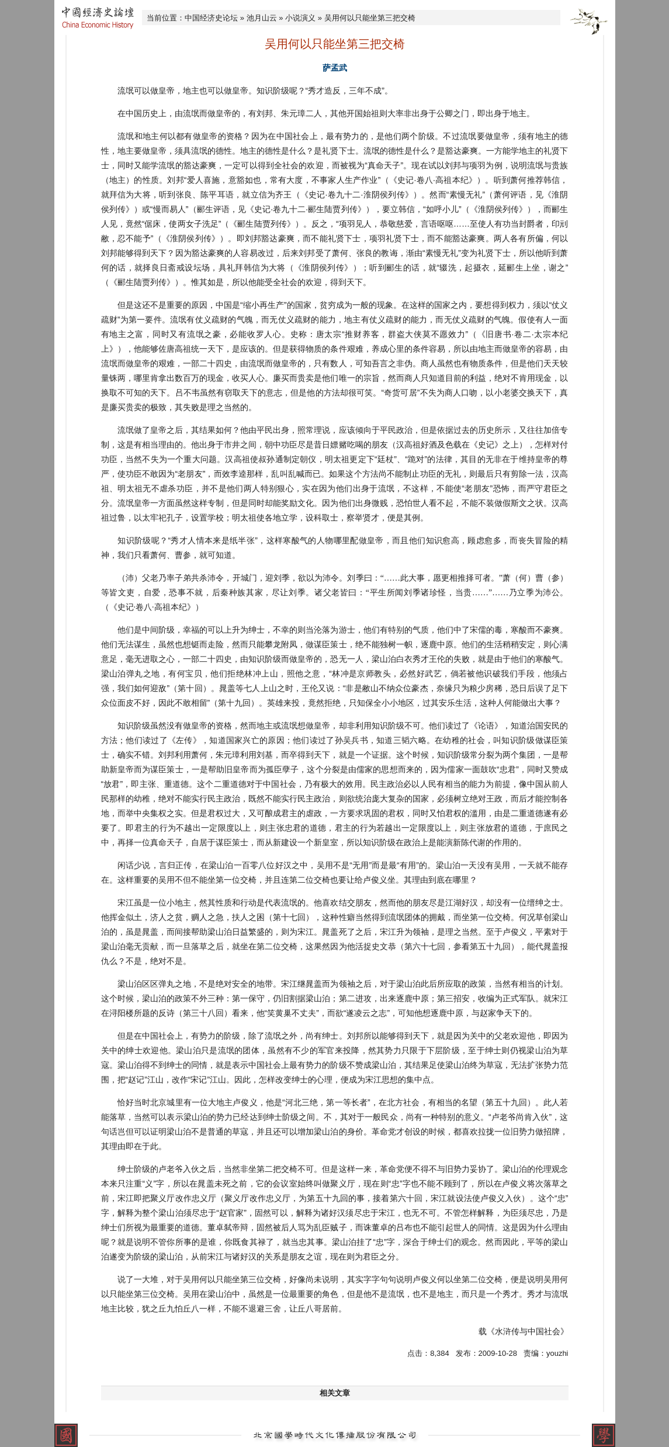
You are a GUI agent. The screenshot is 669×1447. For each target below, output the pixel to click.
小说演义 (300, 17)
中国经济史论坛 (211, 17)
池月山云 (262, 17)
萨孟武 (335, 67)
